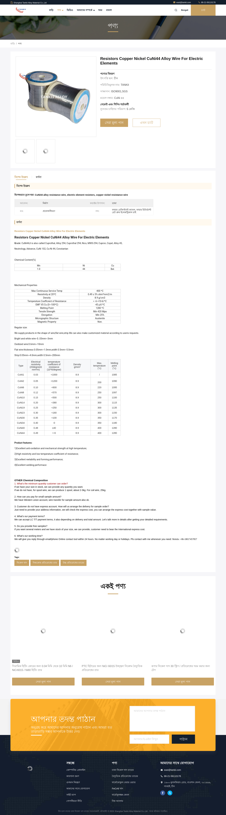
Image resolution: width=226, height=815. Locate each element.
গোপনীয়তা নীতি (74, 801)
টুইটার (169, 793)
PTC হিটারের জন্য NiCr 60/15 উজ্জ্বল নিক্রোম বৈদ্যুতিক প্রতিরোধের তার (112, 668)
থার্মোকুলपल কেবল (120, 794)
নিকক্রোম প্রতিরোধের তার (45, 562)
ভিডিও (70, 10)
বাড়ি (51, 10)
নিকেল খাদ (22, 562)
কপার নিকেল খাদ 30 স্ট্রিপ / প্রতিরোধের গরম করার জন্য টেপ (180, 668)
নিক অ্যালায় (117, 801)
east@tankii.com (182, 2)
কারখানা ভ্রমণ (72, 776)
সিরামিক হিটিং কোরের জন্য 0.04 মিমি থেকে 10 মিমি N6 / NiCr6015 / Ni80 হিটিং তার (42, 668)
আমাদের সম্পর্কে (85, 10)
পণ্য (60, 10)
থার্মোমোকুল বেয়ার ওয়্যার (124, 782)
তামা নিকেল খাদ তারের (123, 770)
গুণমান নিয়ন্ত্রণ (73, 782)
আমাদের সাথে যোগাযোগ (78, 788)
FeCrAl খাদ (117, 788)
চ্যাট (203, 10)
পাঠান (183, 739)
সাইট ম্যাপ (71, 794)
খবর (100, 10)
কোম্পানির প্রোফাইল (75, 770)
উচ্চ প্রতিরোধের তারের (73, 562)
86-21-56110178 (207, 2)
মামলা (109, 10)
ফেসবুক (162, 793)
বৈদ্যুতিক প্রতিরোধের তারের (125, 776)
